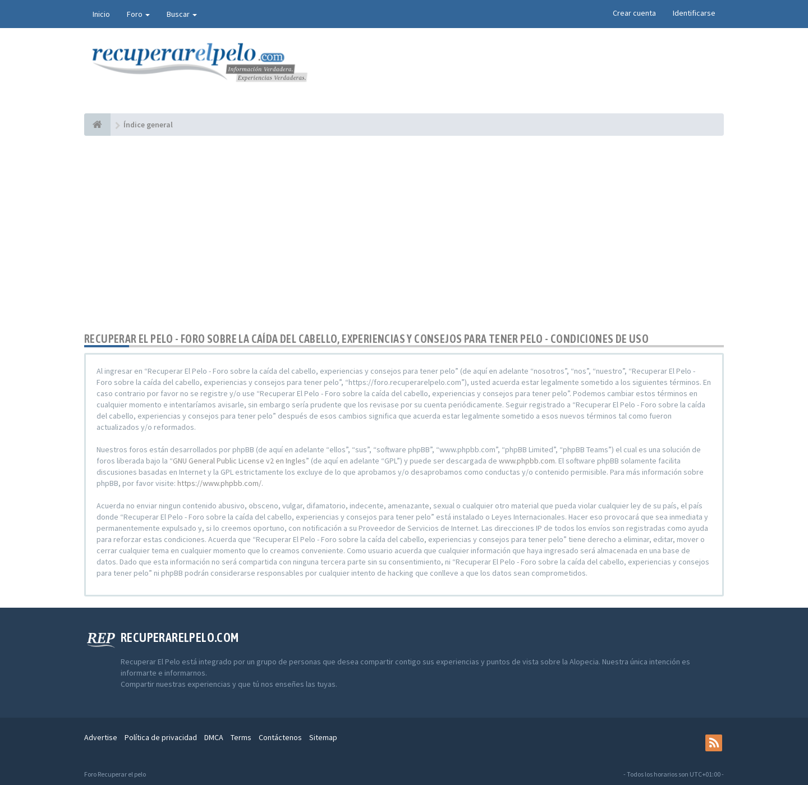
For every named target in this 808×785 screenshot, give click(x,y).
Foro (138, 14)
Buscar (182, 14)
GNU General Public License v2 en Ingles (239, 461)
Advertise (100, 737)
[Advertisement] (404, 234)
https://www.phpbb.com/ (219, 483)
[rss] (713, 742)
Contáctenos (280, 737)
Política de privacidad (161, 737)
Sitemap (323, 737)
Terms (241, 737)
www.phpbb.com (527, 461)
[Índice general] (97, 124)
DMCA (213, 737)
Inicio (101, 14)
